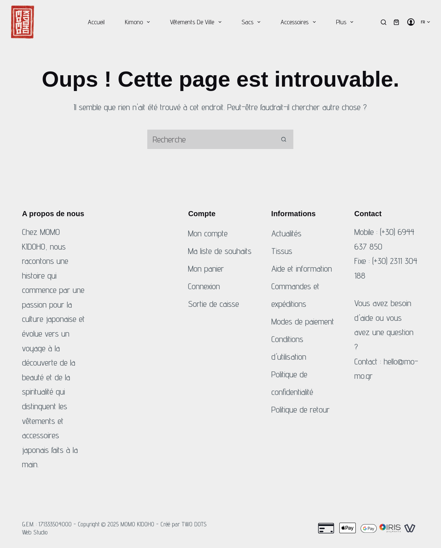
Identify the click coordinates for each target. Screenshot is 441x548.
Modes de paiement (302, 321)
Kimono (139, 22)
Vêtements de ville (197, 22)
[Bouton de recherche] (284, 139)
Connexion (204, 286)
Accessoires (300, 22)
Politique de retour (300, 409)
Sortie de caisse (213, 303)
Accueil (96, 22)
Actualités (286, 233)
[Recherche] (383, 22)
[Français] (425, 22)
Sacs (253, 22)
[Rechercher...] (210, 139)
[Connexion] (411, 22)
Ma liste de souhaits (220, 251)
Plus (346, 22)
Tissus (281, 251)
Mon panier (206, 268)
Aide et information (301, 268)
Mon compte (208, 233)
